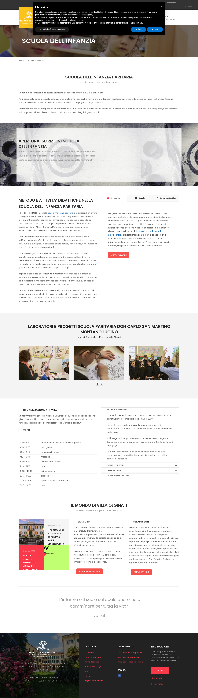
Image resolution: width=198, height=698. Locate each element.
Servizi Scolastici (92, 662)
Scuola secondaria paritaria (130, 662)
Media (87, 676)
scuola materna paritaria (60, 212)
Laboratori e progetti (94, 666)
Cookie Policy (157, 684)
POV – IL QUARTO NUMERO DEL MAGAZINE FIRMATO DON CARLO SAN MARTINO (30, 566)
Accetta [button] (154, 29)
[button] (161, 6)
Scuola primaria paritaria (129, 657)
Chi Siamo (89, 652)
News (87, 671)
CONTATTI (159, 670)
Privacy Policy (157, 678)
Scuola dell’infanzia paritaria (130, 652)
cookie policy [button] (87, 15)
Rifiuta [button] (139, 29)
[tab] (114, 198)
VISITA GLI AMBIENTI (141, 572)
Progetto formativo (93, 657)
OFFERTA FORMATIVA (118, 255)
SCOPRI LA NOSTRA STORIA (89, 571)
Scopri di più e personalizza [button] (52, 29)
